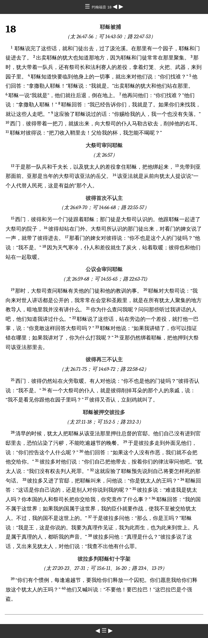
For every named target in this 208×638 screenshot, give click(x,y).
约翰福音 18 (102, 7)
